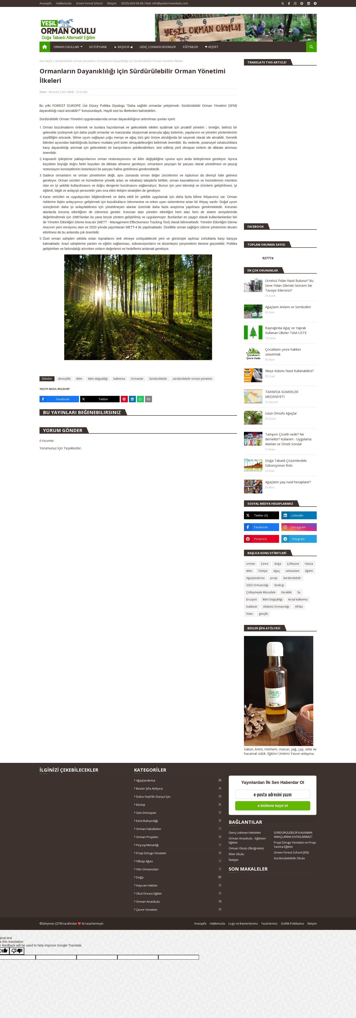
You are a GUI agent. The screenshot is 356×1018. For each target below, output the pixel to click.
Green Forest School (89, 3)
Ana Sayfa (46, 61)
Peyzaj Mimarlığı (179, 845)
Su (298, 592)
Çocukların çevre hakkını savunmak (283, 351)
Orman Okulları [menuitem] (66, 47)
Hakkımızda (63, 3)
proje (273, 578)
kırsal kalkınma (297, 599)
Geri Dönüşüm (179, 813)
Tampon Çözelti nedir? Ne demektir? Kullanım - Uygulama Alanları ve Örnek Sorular (288, 439)
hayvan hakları (179, 885)
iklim (79, 379)
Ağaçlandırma (255, 578)
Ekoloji (179, 805)
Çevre (264, 564)
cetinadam (292, 571)
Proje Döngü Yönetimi (179, 853)
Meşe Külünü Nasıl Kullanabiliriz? (289, 371)
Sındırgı (279, 585)
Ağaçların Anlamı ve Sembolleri (288, 307)
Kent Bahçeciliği (179, 821)
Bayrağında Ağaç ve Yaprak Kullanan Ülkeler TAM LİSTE (286, 330)
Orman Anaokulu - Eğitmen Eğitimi (247, 840)
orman (250, 564)
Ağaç (276, 571)
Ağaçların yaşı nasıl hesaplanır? (288, 482)
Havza (309, 564)
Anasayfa (46, 3)
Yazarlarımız (269, 923)
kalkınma (119, 379)
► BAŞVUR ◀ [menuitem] (123, 47)
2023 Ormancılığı (257, 585)
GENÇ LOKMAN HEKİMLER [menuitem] (158, 47)
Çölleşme (293, 564)
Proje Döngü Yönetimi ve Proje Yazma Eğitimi (295, 844)
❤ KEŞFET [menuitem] (211, 47)
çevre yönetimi (179, 910)
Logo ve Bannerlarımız (243, 923)
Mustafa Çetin (58, 92)
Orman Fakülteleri (179, 829)
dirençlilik (64, 379)
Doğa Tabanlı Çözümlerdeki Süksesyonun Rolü (286, 463)
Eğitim (309, 571)
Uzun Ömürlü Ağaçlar (281, 413)
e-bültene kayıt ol (273, 806)
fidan (249, 614)
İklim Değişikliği (273, 599)
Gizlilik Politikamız (292, 923)
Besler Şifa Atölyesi (179, 788)
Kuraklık (286, 592)
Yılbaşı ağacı (179, 861)
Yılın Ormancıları (179, 869)
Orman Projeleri (179, 837)
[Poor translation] (16, 951)
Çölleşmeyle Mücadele (261, 592)
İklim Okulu (236, 854)
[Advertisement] (258, 146)
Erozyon (251, 599)
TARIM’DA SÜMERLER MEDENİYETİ (281, 394)
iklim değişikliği (98, 379)
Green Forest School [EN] (291, 852)
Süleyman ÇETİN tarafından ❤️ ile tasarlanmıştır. (73, 923)
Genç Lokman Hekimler (245, 832)
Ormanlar (137, 379)
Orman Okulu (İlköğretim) (246, 848)
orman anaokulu (179, 901)
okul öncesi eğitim (179, 893)
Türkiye (263, 571)
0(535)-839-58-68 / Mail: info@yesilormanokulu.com (154, 3)
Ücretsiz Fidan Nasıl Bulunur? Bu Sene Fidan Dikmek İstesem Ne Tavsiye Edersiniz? (289, 285)
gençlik (263, 614)
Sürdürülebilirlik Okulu (289, 858)
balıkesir (251, 607)
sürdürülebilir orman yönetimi (74, 61)
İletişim (111, 3)
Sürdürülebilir (158, 379)
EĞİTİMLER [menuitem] (190, 47)
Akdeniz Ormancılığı (276, 607)
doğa (277, 564)
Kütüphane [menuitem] (98, 47)
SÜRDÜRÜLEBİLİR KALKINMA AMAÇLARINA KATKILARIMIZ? (293, 834)
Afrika (299, 607)
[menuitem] (45, 47)
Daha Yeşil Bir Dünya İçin (179, 796)
